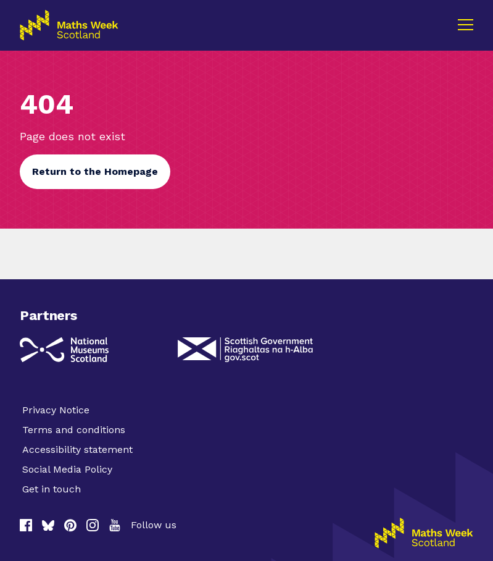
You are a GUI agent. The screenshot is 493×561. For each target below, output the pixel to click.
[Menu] (465, 24)
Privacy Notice (55, 410)
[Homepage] (424, 533)
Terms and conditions (73, 430)
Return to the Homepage (95, 171)
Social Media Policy (67, 469)
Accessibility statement (77, 449)
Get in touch (51, 489)
